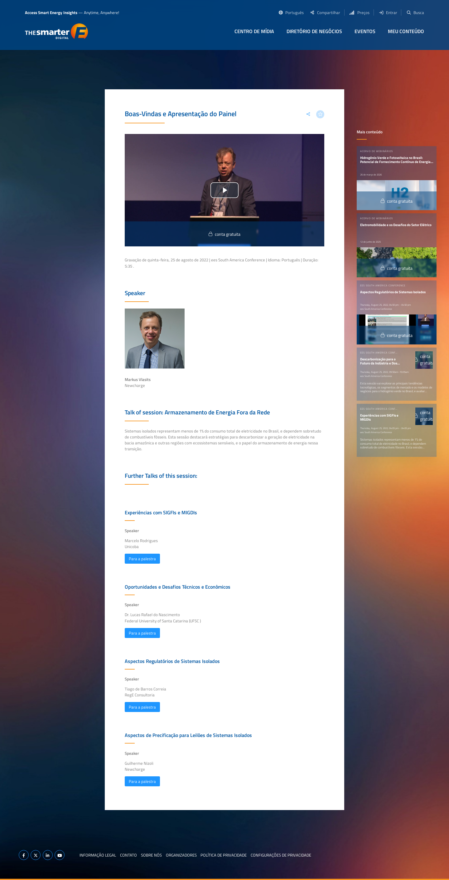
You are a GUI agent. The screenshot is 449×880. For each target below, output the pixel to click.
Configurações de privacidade (281, 855)
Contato (128, 855)
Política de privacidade (223, 855)
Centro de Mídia (254, 31)
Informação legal (98, 855)
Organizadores (181, 855)
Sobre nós (151, 855)
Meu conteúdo (406, 31)
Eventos (365, 31)
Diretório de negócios (314, 31)
